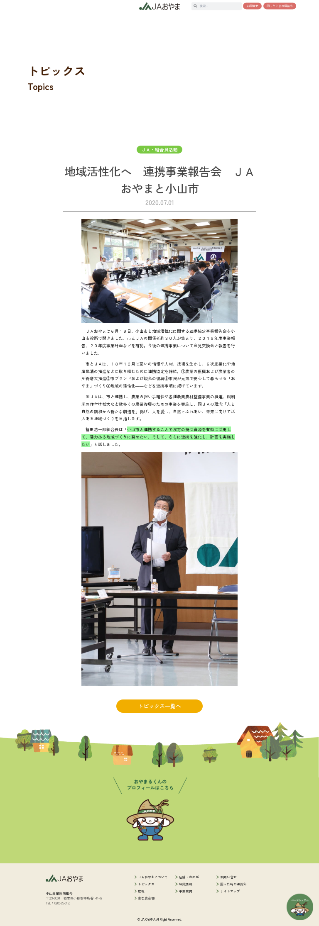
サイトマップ (230, 891)
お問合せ (252, 6)
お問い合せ (228, 877)
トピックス (146, 884)
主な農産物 (146, 898)
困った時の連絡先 (233, 884)
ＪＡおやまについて (153, 877)
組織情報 (185, 884)
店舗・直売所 (189, 877)
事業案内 (185, 891)
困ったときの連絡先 (280, 6)
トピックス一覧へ (159, 706)
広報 (141, 891)
